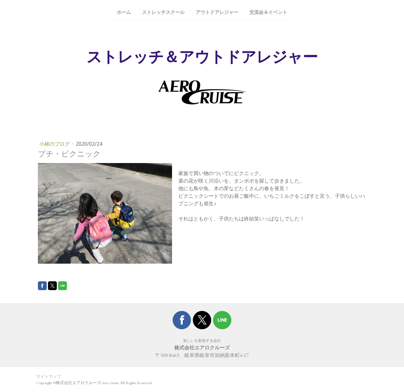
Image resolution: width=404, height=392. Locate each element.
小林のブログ (55, 143)
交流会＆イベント (268, 12)
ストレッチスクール (163, 12)
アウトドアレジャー (217, 12)
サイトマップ (48, 376)
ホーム (124, 12)
